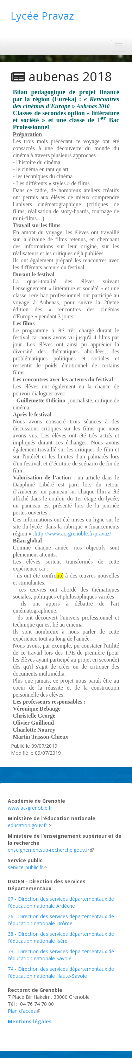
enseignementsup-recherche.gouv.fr (51, 849)
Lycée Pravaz (42, 15)
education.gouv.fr (29, 825)
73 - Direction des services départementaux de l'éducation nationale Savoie (61, 955)
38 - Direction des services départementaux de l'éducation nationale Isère (61, 937)
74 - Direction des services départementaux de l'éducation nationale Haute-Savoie (61, 972)
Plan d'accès (24, 1011)
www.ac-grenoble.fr (30, 807)
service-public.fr (27, 867)
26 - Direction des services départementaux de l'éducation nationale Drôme (61, 920)
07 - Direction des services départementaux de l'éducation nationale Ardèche (61, 902)
